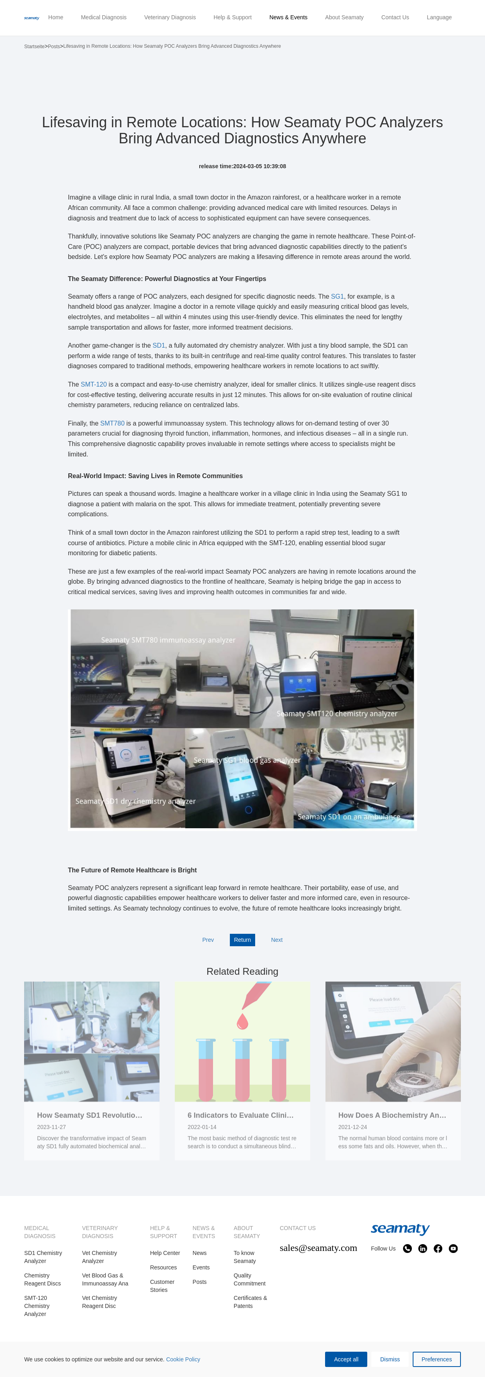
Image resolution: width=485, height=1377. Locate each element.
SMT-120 (94, 384)
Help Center (165, 1253)
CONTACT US (298, 1228)
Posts (54, 46)
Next (277, 940)
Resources (163, 1267)
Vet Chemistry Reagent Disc (99, 1302)
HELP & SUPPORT (163, 1232)
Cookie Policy (183, 1359)
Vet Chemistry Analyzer (99, 1257)
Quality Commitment (250, 1279)
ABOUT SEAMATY (247, 1232)
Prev (208, 940)
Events (201, 1267)
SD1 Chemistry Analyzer (43, 1257)
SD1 (158, 345)
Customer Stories (162, 1286)
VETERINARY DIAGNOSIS (100, 1232)
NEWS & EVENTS (203, 1232)
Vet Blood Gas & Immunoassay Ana (105, 1279)
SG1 (336, 296)
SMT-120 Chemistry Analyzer (36, 1306)
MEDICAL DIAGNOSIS (39, 1232)
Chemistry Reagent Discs (42, 1279)
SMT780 (112, 423)
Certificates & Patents (250, 1302)
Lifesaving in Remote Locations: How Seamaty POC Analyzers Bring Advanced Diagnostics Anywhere (172, 46)
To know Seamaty (245, 1257)
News (199, 1253)
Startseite (34, 46)
